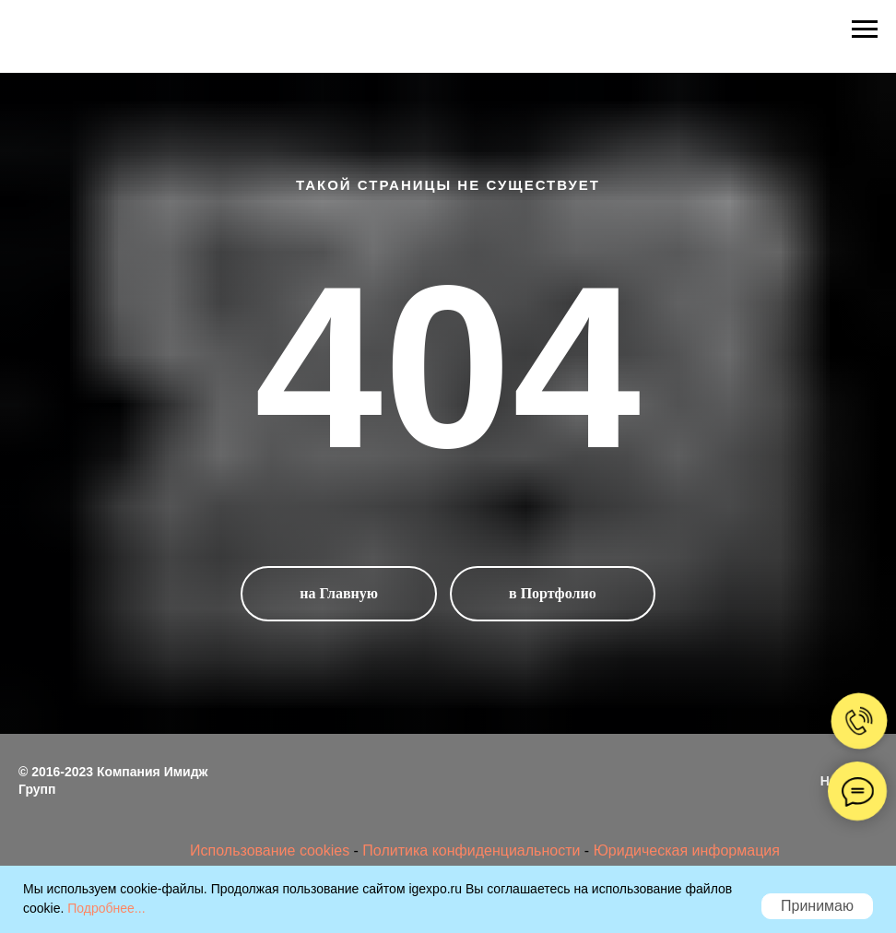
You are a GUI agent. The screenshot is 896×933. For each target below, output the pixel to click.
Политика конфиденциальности (471, 850)
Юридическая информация (687, 850)
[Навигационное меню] (865, 29)
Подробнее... (106, 908)
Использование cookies (271, 850)
